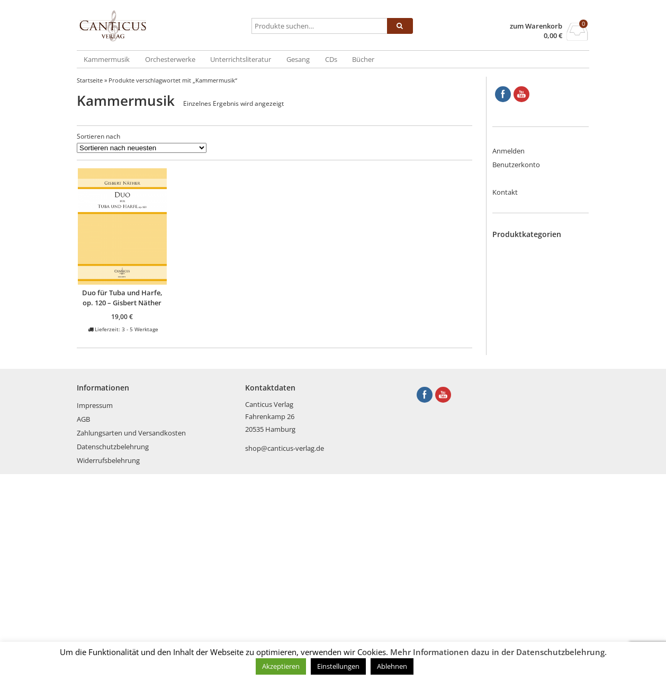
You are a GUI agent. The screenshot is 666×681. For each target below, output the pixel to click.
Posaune (527, 435)
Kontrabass (532, 405)
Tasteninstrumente (544, 487)
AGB (83, 626)
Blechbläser (532, 250)
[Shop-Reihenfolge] (141, 148)
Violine (524, 538)
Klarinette (529, 394)
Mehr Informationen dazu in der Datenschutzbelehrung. (498, 652)
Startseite (90, 80)
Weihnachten (534, 549)
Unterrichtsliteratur (240, 59)
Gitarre (524, 332)
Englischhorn (534, 301)
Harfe (522, 343)
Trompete (529, 497)
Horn (522, 363)
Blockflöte (529, 260)
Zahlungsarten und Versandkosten (131, 639)
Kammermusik (107, 59)
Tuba (521, 508)
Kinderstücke (534, 384)
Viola (521, 528)
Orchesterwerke (170, 59)
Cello (521, 291)
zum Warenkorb (536, 26)
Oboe (522, 415)
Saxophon (530, 456)
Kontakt (505, 192)
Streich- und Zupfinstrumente (541, 472)
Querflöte (529, 446)
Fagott (524, 311)
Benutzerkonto (516, 164)
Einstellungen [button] (338, 666)
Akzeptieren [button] (281, 666)
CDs (331, 59)
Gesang (298, 59)
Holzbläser (530, 353)
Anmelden (508, 151)
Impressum (95, 612)
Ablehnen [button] (392, 666)
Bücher (363, 59)
